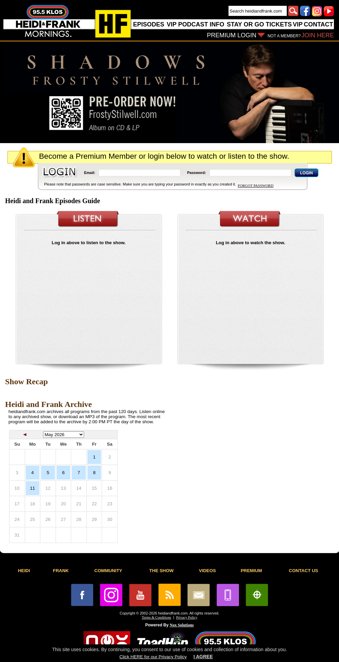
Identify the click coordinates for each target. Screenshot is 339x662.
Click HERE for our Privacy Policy (152, 656)
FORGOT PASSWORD (255, 185)
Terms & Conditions (156, 617)
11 (32, 488)
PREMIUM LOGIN (231, 35)
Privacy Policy (186, 617)
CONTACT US (303, 570)
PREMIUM (251, 570)
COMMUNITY (108, 570)
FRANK (61, 570)
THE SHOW (161, 570)
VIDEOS (207, 570)
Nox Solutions (182, 625)
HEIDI (24, 570)
